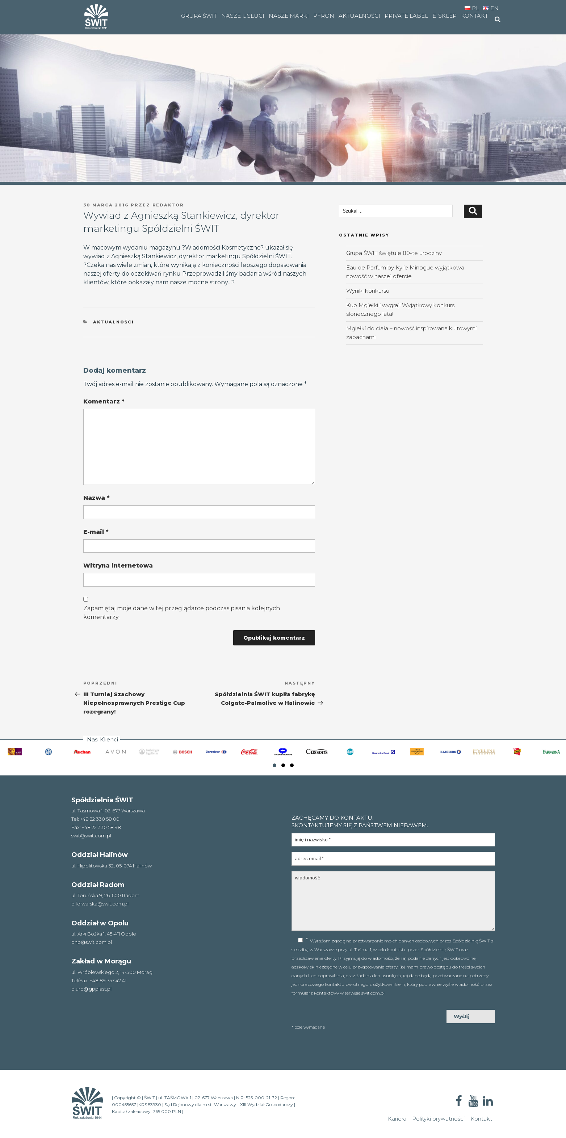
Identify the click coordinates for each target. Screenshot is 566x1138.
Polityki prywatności (438, 1118)
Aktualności (359, 15)
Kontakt (474, 15)
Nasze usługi (242, 15)
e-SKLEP (444, 15)
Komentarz (104, 401)
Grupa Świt (199, 15)
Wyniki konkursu (367, 290)
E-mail (96, 531)
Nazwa (96, 497)
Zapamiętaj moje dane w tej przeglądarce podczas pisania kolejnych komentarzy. (181, 612)
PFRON (323, 15)
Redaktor (168, 205)
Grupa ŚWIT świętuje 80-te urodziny (394, 253)
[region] (283, 92)
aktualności (113, 322)
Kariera (397, 1118)
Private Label (406, 15)
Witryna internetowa (118, 565)
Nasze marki (289, 15)
